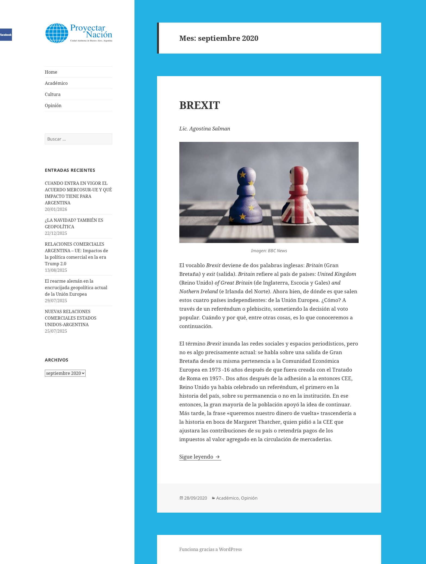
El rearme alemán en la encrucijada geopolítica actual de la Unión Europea (76, 287)
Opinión (53, 105)
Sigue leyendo (200, 456)
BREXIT (199, 105)
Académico (56, 83)
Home (51, 72)
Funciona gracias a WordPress (210, 549)
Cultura (53, 94)
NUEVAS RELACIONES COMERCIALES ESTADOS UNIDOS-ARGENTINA (70, 318)
